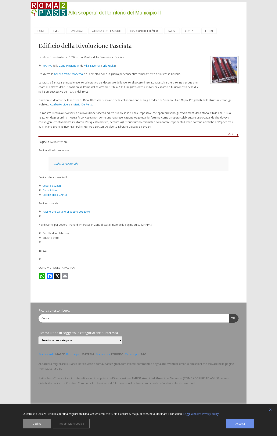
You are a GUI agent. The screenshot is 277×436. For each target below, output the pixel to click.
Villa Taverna (92, 65)
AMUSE (172, 31)
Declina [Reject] (36, 423)
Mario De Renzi (82, 104)
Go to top (233, 134)
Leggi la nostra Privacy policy (201, 414)
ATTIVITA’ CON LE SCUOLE (107, 31)
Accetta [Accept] (240, 423)
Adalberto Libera (60, 104)
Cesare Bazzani (51, 185)
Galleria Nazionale (65, 164)
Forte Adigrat (50, 190)
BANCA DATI (77, 31)
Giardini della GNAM (54, 195)
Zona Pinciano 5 (69, 65)
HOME (41, 31)
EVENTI (57, 31)
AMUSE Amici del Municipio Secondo (156, 378)
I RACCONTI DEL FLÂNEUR (144, 31)
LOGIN (209, 31)
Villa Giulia (109, 65)
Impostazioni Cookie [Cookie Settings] (71, 423)
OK (232, 318)
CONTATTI (190, 31)
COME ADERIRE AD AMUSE (202, 378)
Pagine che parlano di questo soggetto (66, 211)
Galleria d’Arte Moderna (68, 74)
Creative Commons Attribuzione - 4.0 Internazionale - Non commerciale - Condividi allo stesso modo (131, 383)
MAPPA (47, 65)
